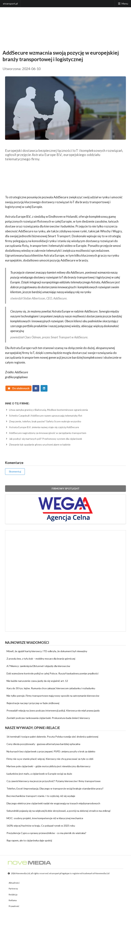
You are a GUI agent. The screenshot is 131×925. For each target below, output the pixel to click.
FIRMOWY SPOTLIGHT (66, 488)
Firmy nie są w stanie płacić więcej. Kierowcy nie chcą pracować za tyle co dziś (50, 758)
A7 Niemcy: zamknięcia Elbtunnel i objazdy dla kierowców (38, 666)
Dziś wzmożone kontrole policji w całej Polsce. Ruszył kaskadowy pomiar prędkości (52, 673)
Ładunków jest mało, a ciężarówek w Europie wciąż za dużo (39, 773)
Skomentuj (15, 471)
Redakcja (13, 894)
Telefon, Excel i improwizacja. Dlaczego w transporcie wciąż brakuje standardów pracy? (55, 788)
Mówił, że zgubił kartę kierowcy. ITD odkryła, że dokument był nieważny (47, 651)
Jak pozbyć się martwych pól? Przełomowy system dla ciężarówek (43, 438)
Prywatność (14, 906)
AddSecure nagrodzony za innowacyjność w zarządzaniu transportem (45, 432)
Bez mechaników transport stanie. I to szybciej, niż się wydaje (41, 795)
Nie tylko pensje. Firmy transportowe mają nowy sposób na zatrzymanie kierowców (53, 695)
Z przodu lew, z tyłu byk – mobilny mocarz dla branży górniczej (41, 658)
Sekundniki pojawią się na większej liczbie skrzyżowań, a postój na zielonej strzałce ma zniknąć (59, 810)
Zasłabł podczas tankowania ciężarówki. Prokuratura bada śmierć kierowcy (48, 717)
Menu (123, 3)
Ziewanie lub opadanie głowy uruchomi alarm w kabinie (37, 444)
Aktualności (14, 883)
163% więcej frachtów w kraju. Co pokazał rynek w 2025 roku (41, 825)
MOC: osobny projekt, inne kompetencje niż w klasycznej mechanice (45, 818)
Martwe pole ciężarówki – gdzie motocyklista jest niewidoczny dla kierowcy (48, 766)
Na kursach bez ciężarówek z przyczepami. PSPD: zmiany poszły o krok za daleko (51, 751)
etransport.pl (10, 3)
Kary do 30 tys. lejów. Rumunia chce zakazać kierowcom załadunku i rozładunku (51, 688)
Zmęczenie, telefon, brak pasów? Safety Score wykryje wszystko (43, 421)
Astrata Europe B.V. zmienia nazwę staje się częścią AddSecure (42, 427)
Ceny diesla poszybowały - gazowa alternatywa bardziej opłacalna (43, 744)
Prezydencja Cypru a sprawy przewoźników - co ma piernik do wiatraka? (46, 833)
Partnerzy (13, 888)
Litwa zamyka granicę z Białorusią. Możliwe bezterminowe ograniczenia (46, 409)
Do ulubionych (19, 388)
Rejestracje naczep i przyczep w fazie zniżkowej (33, 703)
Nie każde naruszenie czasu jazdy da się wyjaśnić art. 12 (37, 680)
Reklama (13, 900)
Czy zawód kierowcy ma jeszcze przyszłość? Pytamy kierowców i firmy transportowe (54, 781)
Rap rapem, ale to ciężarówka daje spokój (29, 840)
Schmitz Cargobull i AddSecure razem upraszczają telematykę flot (43, 415)
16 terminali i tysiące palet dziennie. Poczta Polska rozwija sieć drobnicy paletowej (52, 736)
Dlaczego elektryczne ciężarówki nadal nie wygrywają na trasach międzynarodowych (53, 803)
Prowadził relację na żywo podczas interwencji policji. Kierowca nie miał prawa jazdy (53, 710)
